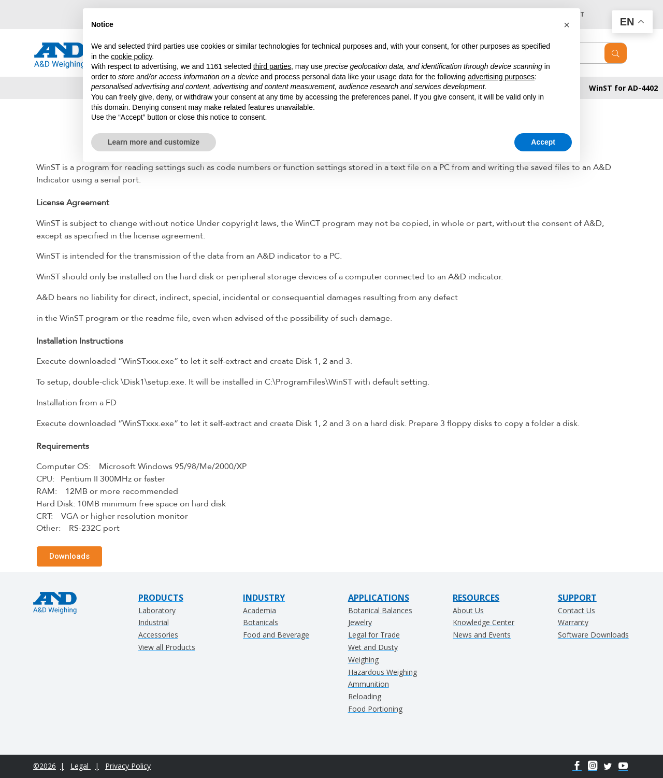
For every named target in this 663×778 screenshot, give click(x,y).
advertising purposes (501, 77)
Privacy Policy (128, 766)
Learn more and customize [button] (153, 142)
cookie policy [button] (131, 56)
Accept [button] (543, 142)
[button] (566, 25)
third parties (272, 66)
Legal (80, 766)
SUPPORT (577, 597)
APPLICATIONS (378, 597)
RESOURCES (476, 597)
